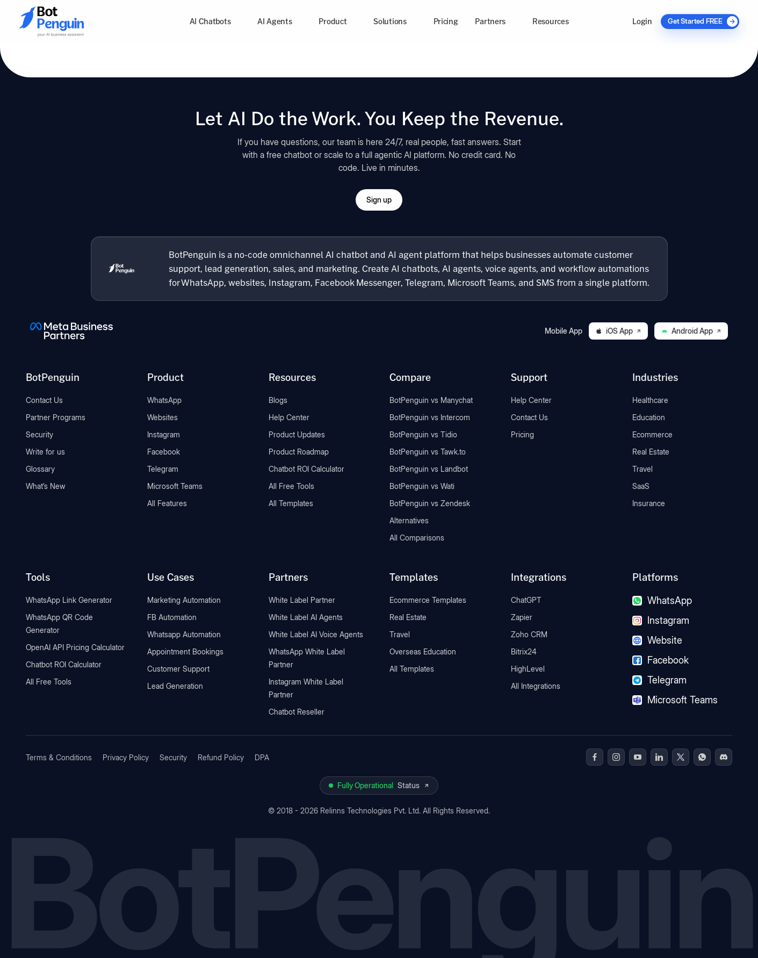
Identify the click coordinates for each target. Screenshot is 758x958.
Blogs (278, 400)
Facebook (163, 451)
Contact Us (44, 400)
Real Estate (650, 451)
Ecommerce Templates (427, 599)
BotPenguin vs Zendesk (429, 503)
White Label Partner (302, 599)
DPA (262, 757)
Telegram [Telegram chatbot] (659, 680)
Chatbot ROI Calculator (306, 468)
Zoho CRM (529, 634)
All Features (167, 503)
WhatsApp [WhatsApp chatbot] (662, 600)
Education (648, 417)
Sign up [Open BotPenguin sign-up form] (379, 199)
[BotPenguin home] (121, 268)
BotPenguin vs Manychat (431, 400)
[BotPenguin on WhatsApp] (702, 757)
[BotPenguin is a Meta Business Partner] (71, 331)
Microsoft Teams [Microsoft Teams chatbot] (675, 699)
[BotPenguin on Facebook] (594, 757)
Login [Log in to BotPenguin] (642, 21)
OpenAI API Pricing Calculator (75, 647)
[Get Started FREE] (700, 21)
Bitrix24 (524, 651)
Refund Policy (221, 757)
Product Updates (297, 434)
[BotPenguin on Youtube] (637, 757)
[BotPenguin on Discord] (723, 757)
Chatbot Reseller (296, 711)
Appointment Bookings (185, 651)
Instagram (163, 434)
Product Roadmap (299, 451)
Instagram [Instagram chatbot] (660, 620)
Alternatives (409, 520)
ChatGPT (526, 599)
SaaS (640, 486)
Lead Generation (175, 685)
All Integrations (535, 685)
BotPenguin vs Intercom (429, 417)
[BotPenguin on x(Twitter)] (680, 757)
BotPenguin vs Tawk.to (427, 451)
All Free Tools (291, 486)
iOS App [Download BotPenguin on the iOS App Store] (618, 330)
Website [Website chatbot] (657, 640)
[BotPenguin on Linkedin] (659, 757)
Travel (642, 468)
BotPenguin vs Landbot (428, 468)
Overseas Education (422, 651)
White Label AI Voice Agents (316, 634)
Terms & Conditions (59, 757)
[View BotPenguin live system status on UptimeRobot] (379, 785)
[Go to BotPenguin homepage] (77, 21)
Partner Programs (55, 417)
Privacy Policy (126, 757)
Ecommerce (652, 434)
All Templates (291, 503)
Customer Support (178, 668)
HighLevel (528, 668)
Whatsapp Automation (184, 634)
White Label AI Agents (306, 617)
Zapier (521, 617)
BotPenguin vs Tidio (423, 434)
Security (39, 434)
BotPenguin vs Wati (421, 486)
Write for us (45, 451)
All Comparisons (416, 537)
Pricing (446, 21)
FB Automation (172, 617)
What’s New (46, 486)
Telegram (162, 468)
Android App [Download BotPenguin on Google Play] (691, 330)
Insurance (648, 503)
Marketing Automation (184, 599)
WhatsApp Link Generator (69, 599)
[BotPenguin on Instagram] (616, 757)
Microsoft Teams (175, 486)
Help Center (289, 417)
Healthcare (650, 400)
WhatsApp (164, 400)
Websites (162, 417)
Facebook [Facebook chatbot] (660, 660)
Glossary (40, 468)
